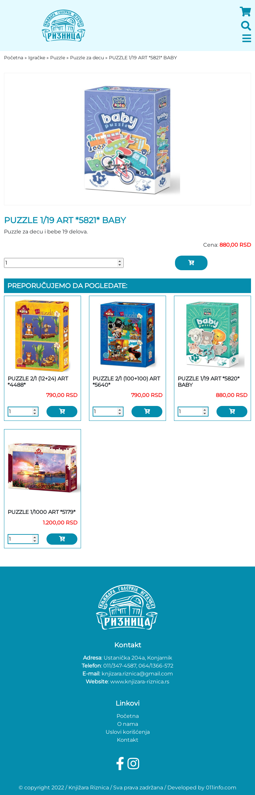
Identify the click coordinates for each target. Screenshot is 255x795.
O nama (127, 724)
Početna (128, 716)
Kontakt (127, 740)
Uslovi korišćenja (128, 732)
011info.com (221, 787)
